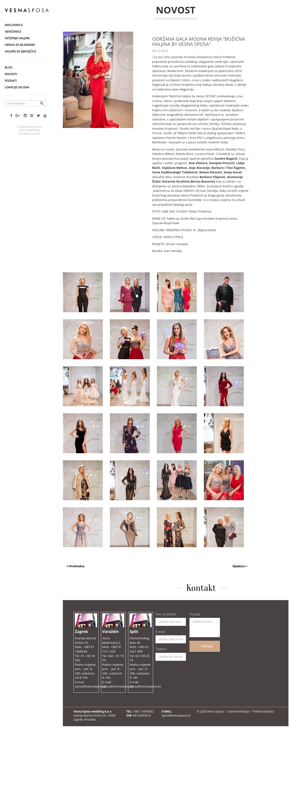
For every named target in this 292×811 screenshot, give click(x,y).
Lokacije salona (17, 87)
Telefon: (161, 649)
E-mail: (160, 631)
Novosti (11, 74)
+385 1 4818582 (143, 711)
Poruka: (195, 614)
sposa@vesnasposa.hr (176, 715)
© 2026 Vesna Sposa (210, 711)
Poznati (11, 81)
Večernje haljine (17, 38)
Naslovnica (14, 25)
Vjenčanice (13, 32)
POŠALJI (207, 646)
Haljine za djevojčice (20, 51)
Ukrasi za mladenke (20, 45)
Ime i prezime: (165, 614)
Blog (9, 67)
